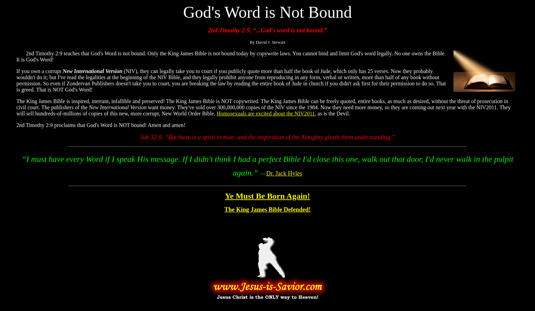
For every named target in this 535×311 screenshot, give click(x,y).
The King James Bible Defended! (267, 209)
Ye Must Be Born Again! (267, 196)
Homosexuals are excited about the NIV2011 (266, 113)
